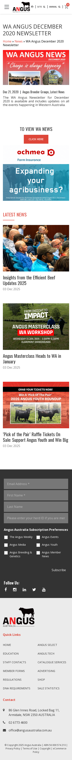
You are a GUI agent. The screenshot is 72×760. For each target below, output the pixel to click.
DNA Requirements (16, 688)
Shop (41, 679)
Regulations (12, 679)
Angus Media (18, 544)
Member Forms (14, 671)
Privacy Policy (13, 748)
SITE (41, 6)
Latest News (57, 92)
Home (7, 41)
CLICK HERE (36, 139)
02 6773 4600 (18, 722)
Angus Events (50, 537)
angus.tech (46, 653)
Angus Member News (51, 554)
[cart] (66, 7)
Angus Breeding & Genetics (21, 554)
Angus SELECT (47, 645)
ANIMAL (55, 6)
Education (11, 653)
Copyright (45, 748)
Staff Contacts (14, 662)
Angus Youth (50, 544)
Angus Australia (32, 745)
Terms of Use (30, 748)
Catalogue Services (52, 662)
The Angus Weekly (21, 537)
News (19, 41)
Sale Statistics (49, 688)
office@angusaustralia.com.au (30, 730)
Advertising (46, 671)
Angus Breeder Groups (35, 92)
